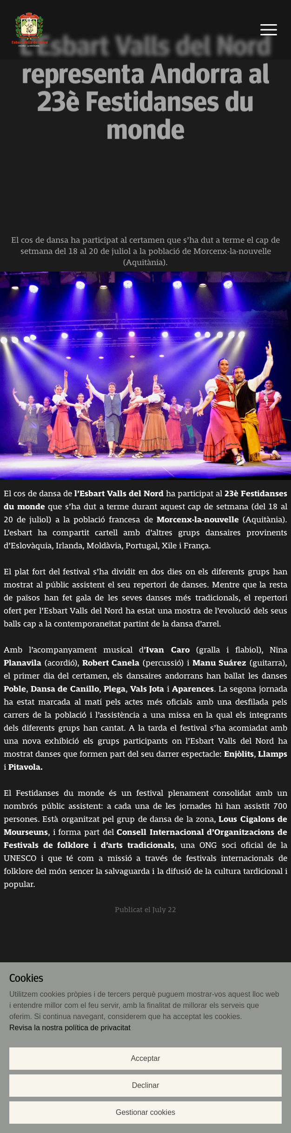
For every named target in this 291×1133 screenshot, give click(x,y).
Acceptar (145, 1058)
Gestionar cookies (145, 1112)
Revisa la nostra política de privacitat (70, 1028)
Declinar (145, 1085)
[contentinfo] (145, 689)
